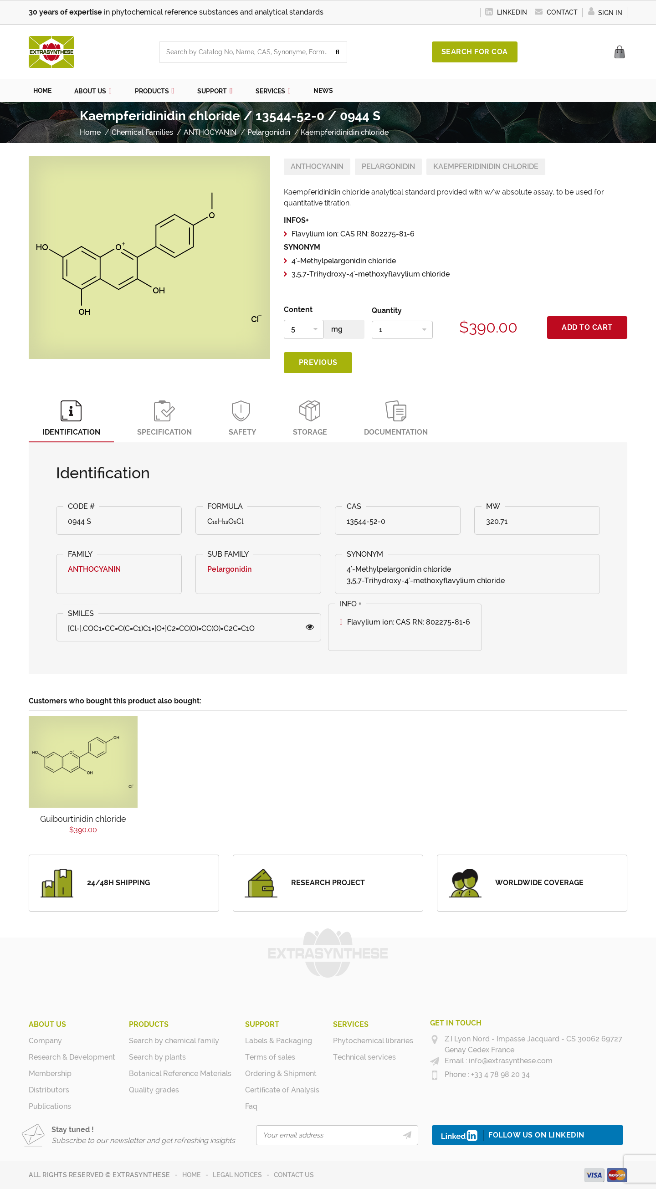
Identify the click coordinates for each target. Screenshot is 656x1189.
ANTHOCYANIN (317, 166)
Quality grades (154, 1090)
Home (191, 1175)
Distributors (49, 1090)
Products (149, 1024)
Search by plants (157, 1057)
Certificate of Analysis (282, 1090)
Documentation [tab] (396, 418)
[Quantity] (402, 330)
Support (262, 1024)
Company (45, 1040)
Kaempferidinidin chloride (485, 166)
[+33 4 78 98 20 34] (434, 1075)
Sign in (604, 12)
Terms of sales (270, 1057)
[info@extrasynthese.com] (434, 1061)
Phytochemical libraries (373, 1040)
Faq (251, 1106)
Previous (318, 362)
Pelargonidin (388, 166)
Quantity (387, 310)
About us (47, 1024)
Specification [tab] (164, 418)
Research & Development (72, 1057)
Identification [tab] (71, 418)
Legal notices (237, 1175)
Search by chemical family (174, 1040)
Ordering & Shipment (281, 1073)
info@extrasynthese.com (510, 1060)
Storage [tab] (310, 418)
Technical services (364, 1057)
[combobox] (244, 52)
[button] (93, 90)
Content (298, 309)
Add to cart (587, 327)
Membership (50, 1073)
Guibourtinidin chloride (83, 819)
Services (351, 1024)
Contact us (294, 1175)
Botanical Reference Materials (180, 1073)
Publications (50, 1106)
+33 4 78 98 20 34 (499, 1074)
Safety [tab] (242, 418)
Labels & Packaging (278, 1040)
